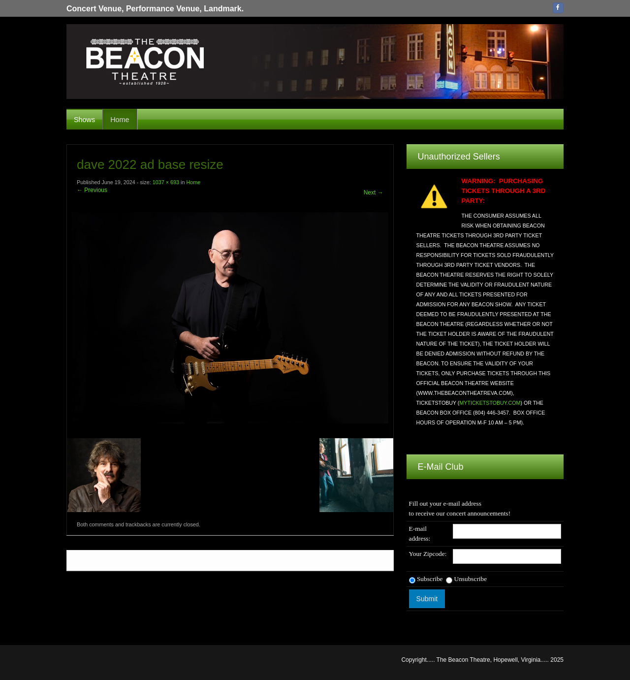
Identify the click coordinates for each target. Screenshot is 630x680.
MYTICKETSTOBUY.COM (489, 403)
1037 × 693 (166, 182)
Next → (373, 192)
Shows (84, 120)
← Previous (92, 190)
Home (119, 120)
